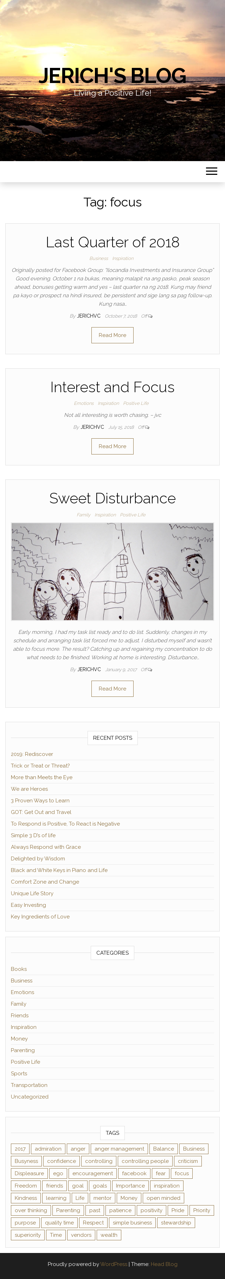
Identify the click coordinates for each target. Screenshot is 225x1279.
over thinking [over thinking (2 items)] (31, 1210)
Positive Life (136, 403)
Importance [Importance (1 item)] (130, 1186)
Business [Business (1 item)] (194, 1149)
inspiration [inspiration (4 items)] (167, 1186)
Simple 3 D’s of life (33, 835)
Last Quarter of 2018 (113, 242)
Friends (19, 1015)
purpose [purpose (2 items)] (25, 1223)
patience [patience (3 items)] (120, 1210)
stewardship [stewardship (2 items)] (176, 1223)
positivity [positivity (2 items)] (151, 1210)
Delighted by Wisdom (38, 858)
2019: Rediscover (32, 754)
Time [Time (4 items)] (56, 1235)
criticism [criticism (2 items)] (188, 1161)
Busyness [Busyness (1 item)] (26, 1161)
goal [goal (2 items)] (78, 1186)
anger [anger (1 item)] (78, 1149)
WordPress (113, 1264)
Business (98, 258)
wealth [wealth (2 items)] (109, 1235)
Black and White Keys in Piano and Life (59, 870)
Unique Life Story (32, 893)
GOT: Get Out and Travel (41, 812)
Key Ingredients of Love (40, 917)
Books (19, 969)
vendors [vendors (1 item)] (81, 1235)
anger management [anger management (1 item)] (119, 1149)
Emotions (84, 403)
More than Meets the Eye (41, 777)
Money (19, 1039)
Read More (112, 335)
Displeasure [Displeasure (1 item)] (29, 1173)
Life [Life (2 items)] (80, 1198)
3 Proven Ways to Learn (40, 800)
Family (83, 514)
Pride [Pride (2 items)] (178, 1210)
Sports (19, 1073)
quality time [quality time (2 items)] (59, 1223)
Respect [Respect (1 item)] (93, 1223)
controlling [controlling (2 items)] (98, 1161)
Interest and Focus (112, 387)
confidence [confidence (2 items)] (61, 1161)
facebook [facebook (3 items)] (134, 1173)
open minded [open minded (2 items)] (163, 1198)
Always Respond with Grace (46, 847)
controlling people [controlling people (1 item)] (145, 1161)
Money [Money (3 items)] (129, 1198)
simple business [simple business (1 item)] (132, 1223)
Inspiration (122, 258)
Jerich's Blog (112, 75)
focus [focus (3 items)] (182, 1173)
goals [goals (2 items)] (100, 1186)
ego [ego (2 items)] (58, 1173)
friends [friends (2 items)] (54, 1186)
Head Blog (164, 1264)
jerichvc (89, 316)
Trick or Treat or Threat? (40, 766)
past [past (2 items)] (94, 1210)
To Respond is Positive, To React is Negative (65, 824)
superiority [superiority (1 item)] (28, 1235)
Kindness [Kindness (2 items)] (26, 1198)
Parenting (23, 1050)
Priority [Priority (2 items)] (201, 1210)
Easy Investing (28, 905)
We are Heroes (29, 789)
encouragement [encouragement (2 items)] (92, 1173)
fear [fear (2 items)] (161, 1173)
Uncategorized (30, 1097)
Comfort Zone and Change (45, 882)
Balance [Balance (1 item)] (163, 1149)
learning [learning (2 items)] (56, 1198)
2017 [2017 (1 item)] (20, 1149)
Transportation (29, 1085)
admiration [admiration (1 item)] (48, 1149)
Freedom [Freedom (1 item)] (26, 1186)
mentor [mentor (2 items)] (102, 1198)
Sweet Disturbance (112, 498)
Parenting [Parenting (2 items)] (68, 1210)
